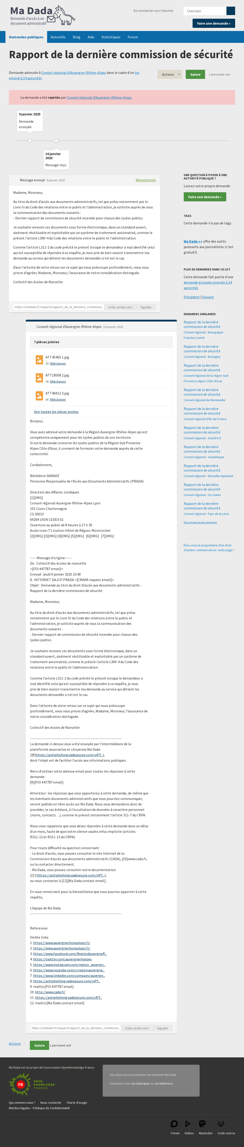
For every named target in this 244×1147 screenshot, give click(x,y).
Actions (168, 74)
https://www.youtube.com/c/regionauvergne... (69, 970)
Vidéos (189, 1127)
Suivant (208, 297)
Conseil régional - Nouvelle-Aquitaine (208, 476)
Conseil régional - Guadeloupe (204, 457)
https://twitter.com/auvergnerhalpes (62, 959)
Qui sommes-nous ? (22, 1102)
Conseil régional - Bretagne (202, 357)
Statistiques (111, 37)
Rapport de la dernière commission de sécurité (202, 324)
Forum (133, 37)
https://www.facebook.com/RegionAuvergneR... (70, 953)
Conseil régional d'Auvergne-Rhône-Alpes (73, 72)
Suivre (195, 74)
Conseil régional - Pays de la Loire (206, 514)
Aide (91, 37)
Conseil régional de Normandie (204, 400)
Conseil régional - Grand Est (202, 438)
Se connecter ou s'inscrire (153, 10)
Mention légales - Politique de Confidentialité (39, 1108)
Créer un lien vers (120, 307)
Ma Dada (43, 15)
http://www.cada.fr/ (50, 992)
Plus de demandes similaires (200, 522)
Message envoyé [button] (33, 180)
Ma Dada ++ (193, 241)
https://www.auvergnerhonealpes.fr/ (61, 942)
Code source (226, 1127)
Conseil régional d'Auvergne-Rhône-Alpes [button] (69, 326)
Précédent (192, 297)
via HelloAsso (164, 1083)
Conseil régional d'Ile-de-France (205, 419)
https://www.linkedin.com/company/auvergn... (69, 975)
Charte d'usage (76, 1102)
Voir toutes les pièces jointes (56, 411)
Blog (76, 37)
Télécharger (58, 363)
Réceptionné (146, 180)
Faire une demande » (214, 23)
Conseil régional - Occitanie (202, 495)
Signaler (146, 307)
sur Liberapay (140, 1083)
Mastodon (206, 1127)
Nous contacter (51, 1102)
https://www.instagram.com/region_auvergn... (69, 964)
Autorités (58, 37)
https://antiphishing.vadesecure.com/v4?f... (69, 755)
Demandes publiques (26, 37)
